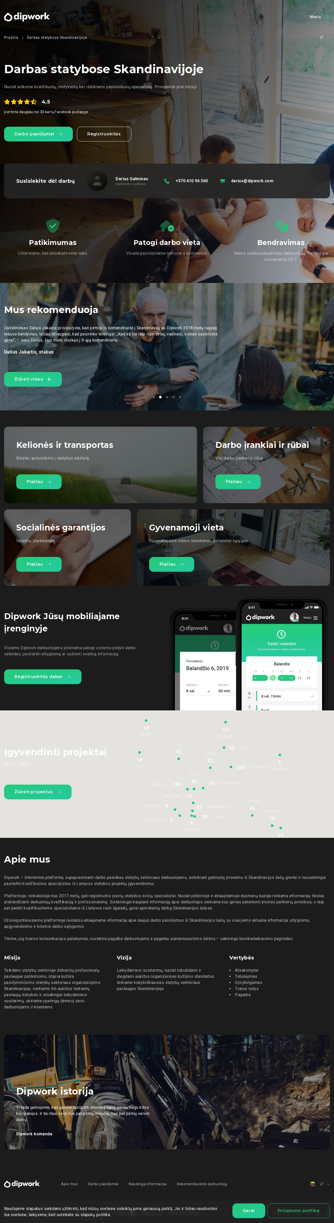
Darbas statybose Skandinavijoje (57, 37)
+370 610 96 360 (192, 180)
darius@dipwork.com (252, 180)
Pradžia (11, 37)
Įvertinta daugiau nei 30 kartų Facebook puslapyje (46, 112)
